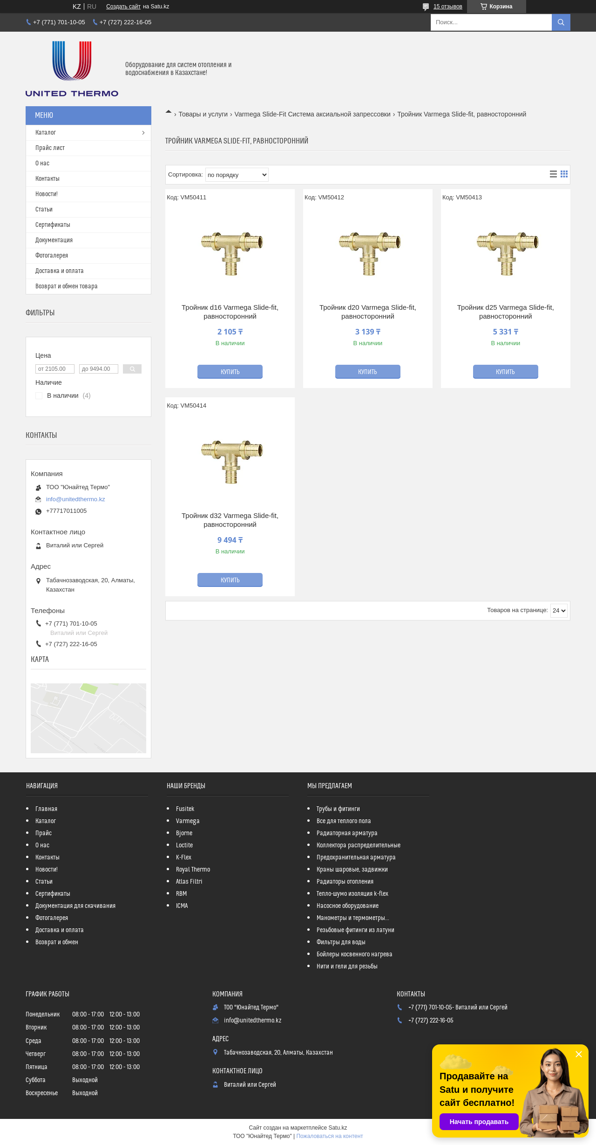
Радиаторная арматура (347, 833)
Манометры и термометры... (353, 918)
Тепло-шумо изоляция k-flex (352, 894)
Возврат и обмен (56, 942)
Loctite (184, 845)
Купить (230, 372)
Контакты (47, 179)
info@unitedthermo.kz (75, 499)
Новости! (46, 194)
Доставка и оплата (59, 271)
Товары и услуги (203, 114)
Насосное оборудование (348, 906)
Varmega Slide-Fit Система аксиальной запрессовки (313, 114)
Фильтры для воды (341, 942)
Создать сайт (123, 6)
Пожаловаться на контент (329, 1136)
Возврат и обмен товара (66, 286)
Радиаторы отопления (345, 882)
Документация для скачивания (75, 906)
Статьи (44, 209)
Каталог (45, 132)
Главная (46, 809)
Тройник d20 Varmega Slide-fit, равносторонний (367, 311)
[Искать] (561, 22)
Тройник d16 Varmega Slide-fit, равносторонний (230, 311)
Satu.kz (337, 1128)
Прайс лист (50, 148)
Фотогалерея (51, 255)
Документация (54, 240)
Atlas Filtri (189, 882)
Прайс (43, 833)
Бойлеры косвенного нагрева (355, 954)
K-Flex (183, 857)
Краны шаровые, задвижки (352, 869)
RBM (181, 894)
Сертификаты (52, 225)
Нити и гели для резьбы (347, 966)
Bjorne (184, 833)
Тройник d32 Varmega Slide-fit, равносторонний (230, 520)
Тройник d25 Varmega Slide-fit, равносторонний (505, 311)
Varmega (188, 821)
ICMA (182, 906)
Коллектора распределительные (358, 845)
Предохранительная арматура (356, 857)
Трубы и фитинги (338, 809)
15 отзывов (447, 6)
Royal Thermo (193, 869)
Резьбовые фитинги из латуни (355, 930)
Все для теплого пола (344, 821)
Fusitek (185, 809)
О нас (42, 163)
